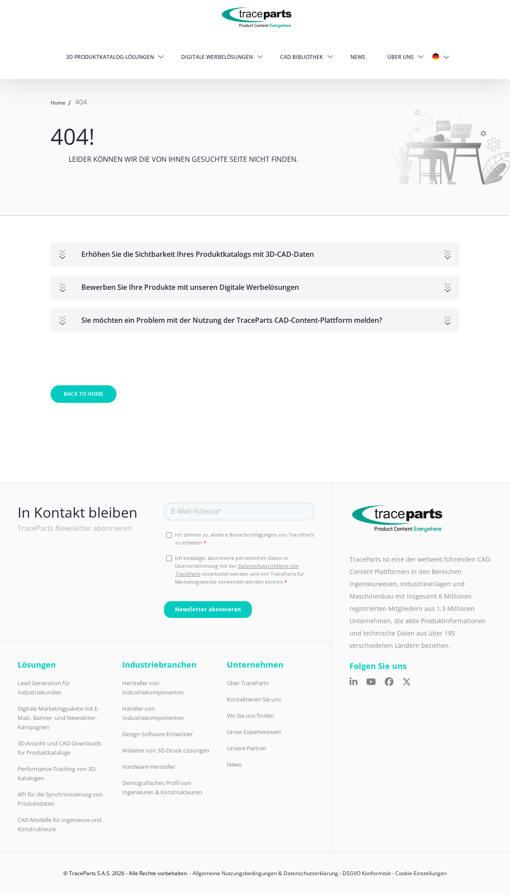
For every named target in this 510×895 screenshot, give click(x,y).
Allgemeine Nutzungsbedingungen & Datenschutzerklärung (265, 873)
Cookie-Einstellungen (421, 873)
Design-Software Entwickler (157, 734)
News (357, 57)
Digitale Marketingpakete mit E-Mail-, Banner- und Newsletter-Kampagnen (58, 718)
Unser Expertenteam (254, 732)
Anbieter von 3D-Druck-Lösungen (165, 750)
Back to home (83, 394)
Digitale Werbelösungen (217, 57)
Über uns (400, 57)
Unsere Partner (246, 748)
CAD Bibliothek (301, 57)
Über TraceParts (248, 683)
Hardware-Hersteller (148, 767)
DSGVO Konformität (366, 873)
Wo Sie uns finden (250, 716)
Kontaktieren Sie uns (254, 699)
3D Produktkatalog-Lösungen (110, 57)
